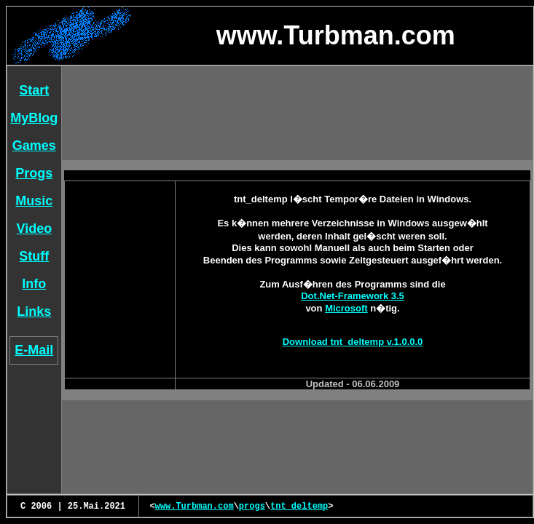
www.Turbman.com (194, 506)
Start (34, 90)
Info (34, 284)
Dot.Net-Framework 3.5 (352, 295)
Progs (33, 173)
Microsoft (346, 308)
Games (34, 145)
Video (34, 228)
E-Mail (34, 350)
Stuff (34, 256)
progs (252, 506)
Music (33, 201)
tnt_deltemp (299, 506)
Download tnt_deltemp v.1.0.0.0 (353, 341)
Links (34, 311)
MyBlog (34, 118)
